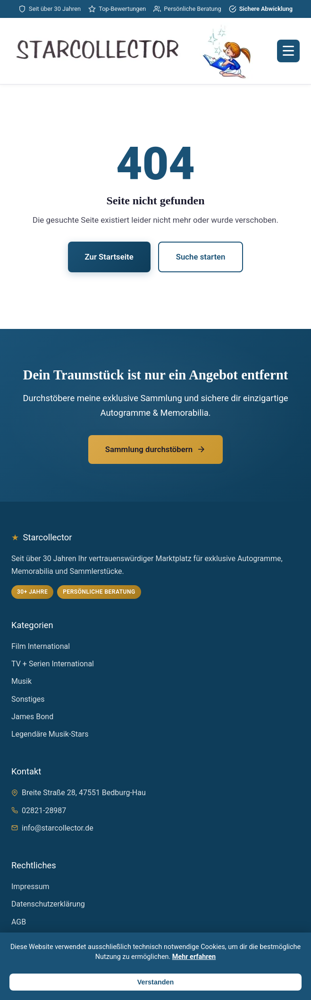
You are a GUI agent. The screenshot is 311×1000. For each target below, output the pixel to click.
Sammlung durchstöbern (155, 449)
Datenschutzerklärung (48, 903)
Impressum (30, 886)
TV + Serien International (52, 663)
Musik (21, 681)
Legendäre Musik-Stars (49, 734)
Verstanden (155, 982)
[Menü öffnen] (288, 51)
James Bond (32, 716)
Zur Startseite (109, 256)
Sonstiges (28, 699)
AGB (18, 921)
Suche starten (201, 256)
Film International (40, 646)
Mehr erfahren (194, 957)
